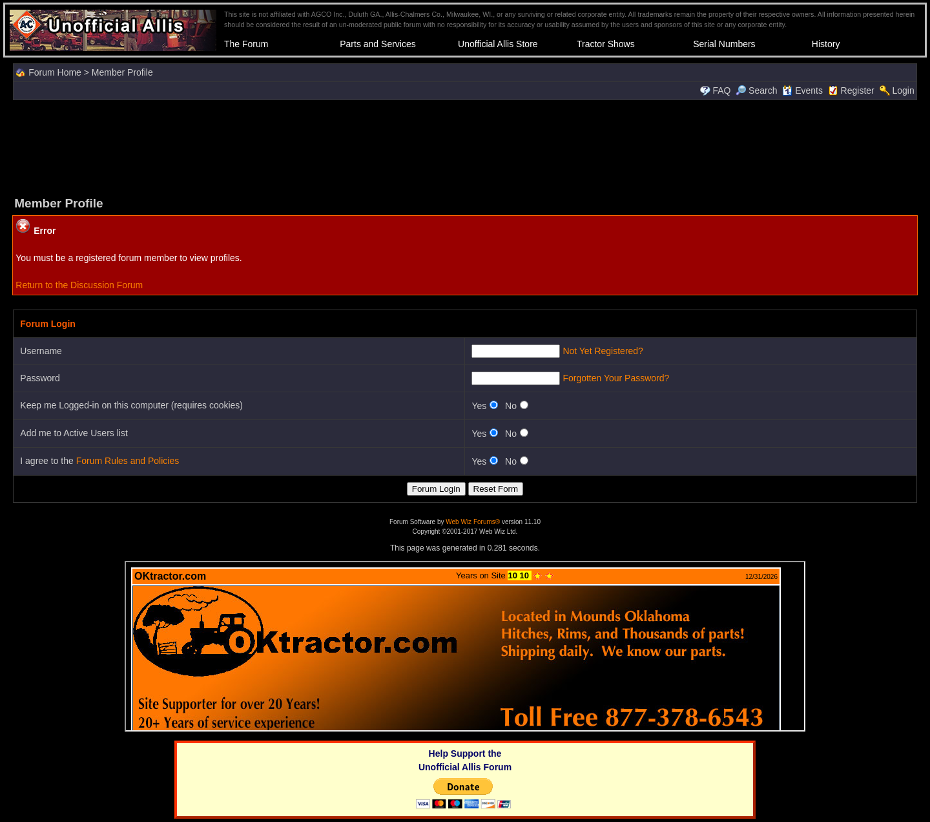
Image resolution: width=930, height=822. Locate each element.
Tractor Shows (606, 44)
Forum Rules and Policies (128, 461)
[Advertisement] (465, 147)
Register (857, 90)
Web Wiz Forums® (473, 521)
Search (756, 90)
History (826, 44)
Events (802, 90)
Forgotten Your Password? (616, 378)
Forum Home (54, 72)
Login (903, 90)
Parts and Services (378, 44)
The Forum (246, 44)
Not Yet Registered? (603, 351)
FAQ (721, 90)
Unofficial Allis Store (497, 44)
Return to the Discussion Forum (79, 285)
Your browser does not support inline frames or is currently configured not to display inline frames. (465, 646)
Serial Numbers (724, 44)
